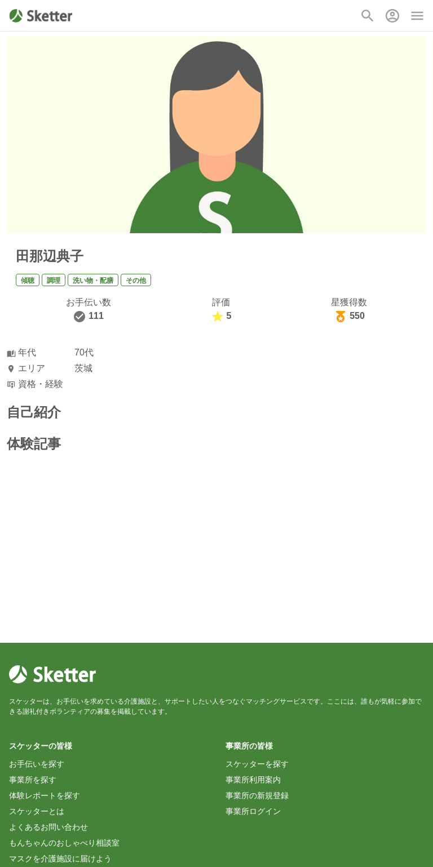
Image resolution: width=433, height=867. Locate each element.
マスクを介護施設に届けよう (60, 858)
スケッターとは (36, 811)
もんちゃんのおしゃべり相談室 (64, 842)
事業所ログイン (253, 811)
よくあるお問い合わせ (48, 827)
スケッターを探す (257, 763)
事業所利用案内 (253, 779)
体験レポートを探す (44, 795)
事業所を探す (32, 779)
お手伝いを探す (36, 763)
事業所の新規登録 (257, 795)
